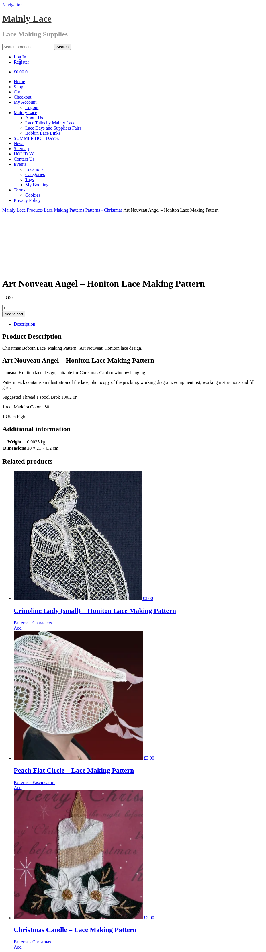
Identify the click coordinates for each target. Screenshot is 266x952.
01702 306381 (27, 912)
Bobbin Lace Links (42, 133)
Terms (19, 189)
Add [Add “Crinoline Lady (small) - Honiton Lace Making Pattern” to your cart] (18, 573)
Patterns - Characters (33, 568)
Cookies (32, 195)
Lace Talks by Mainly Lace (50, 122)
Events (20, 164)
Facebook (23, 917)
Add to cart (14, 259)
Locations (34, 169)
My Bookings (37, 184)
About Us (34, 117)
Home (19, 81)
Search (62, 47)
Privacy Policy (27, 200)
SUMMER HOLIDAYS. (36, 138)
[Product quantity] (27, 254)
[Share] (10, 943)
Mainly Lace (27, 18)
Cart (18, 91)
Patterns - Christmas (104, 210)
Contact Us (24, 159)
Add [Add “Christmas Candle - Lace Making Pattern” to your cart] (18, 892)
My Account (25, 102)
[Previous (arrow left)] (4, 948)
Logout (31, 107)
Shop (18, 86)
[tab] (139, 269)
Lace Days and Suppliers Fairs (53, 128)
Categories (35, 174)
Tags (29, 179)
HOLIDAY (24, 153)
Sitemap (21, 148)
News (19, 143)
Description (24, 269)
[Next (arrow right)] (10, 948)
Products (35, 210)
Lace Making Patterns (64, 210)
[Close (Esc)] (4, 943)
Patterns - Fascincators (34, 728)
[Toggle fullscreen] (16, 943)
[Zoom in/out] (21, 943)
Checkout (22, 97)
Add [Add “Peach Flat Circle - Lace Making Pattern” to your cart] (18, 733)
